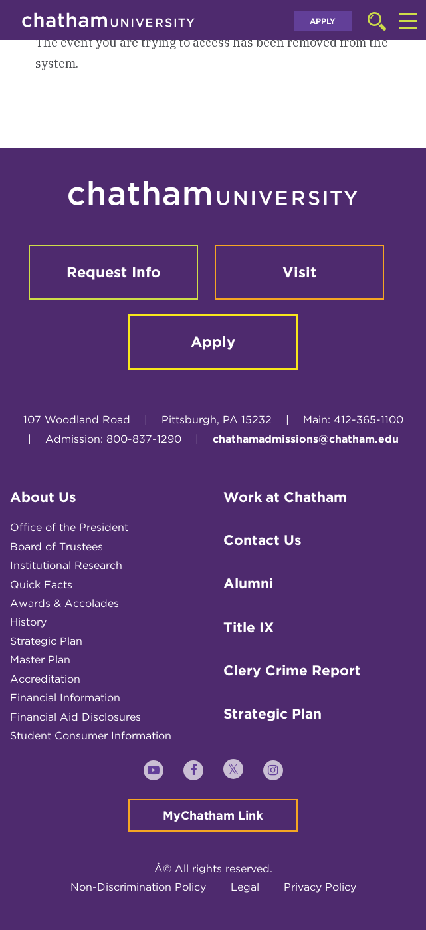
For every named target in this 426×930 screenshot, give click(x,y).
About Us (43, 497)
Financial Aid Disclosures (75, 717)
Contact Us (262, 540)
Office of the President (69, 527)
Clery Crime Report (292, 670)
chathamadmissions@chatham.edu (306, 439)
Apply (323, 21)
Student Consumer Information (90, 735)
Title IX (248, 627)
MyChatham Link (213, 815)
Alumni (248, 583)
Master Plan (40, 659)
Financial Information (65, 697)
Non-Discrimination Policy (138, 887)
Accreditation (45, 679)
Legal (245, 887)
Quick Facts (41, 584)
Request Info (113, 272)
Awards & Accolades (64, 603)
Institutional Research (66, 565)
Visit (299, 272)
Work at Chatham (285, 497)
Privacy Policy (320, 887)
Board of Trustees (56, 546)
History (28, 622)
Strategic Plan (46, 641)
